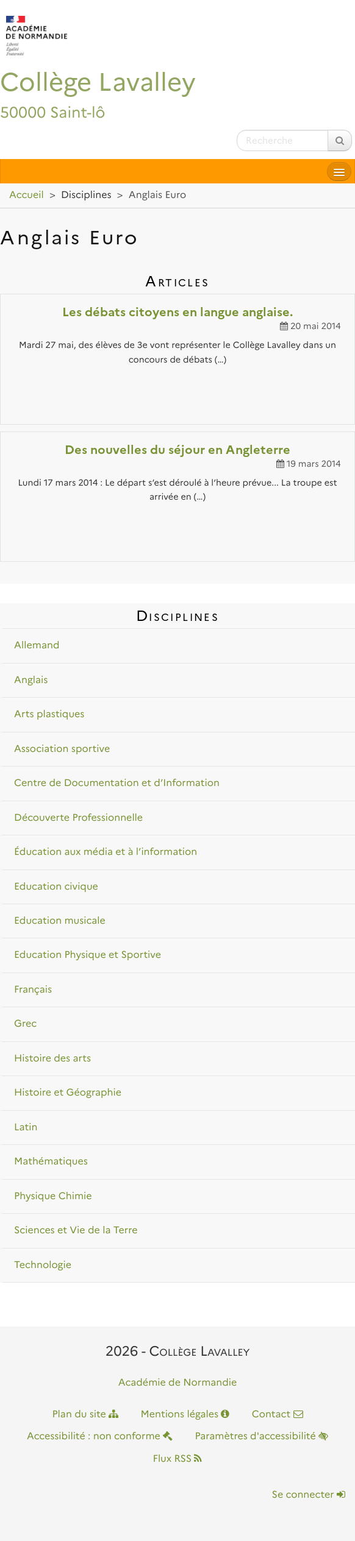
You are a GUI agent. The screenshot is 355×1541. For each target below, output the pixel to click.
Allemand (36, 645)
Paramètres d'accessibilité (261, 1436)
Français (33, 990)
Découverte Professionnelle (78, 818)
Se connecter (308, 1495)
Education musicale (60, 921)
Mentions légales (185, 1414)
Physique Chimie (53, 1196)
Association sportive (62, 749)
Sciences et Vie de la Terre (75, 1230)
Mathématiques (51, 1161)
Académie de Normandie (177, 1383)
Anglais (31, 680)
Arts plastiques (49, 714)
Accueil (26, 195)
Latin (26, 1127)
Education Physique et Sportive (87, 955)
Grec (25, 1024)
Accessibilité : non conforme (100, 1436)
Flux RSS (178, 1459)
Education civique (56, 887)
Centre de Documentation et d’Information (117, 783)
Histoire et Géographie (67, 1093)
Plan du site (85, 1414)
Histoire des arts (52, 1059)
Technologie (42, 1265)
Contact (277, 1414)
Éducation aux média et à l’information (105, 852)
